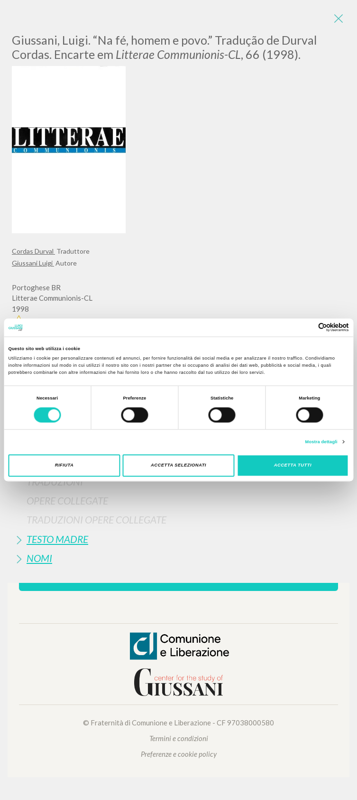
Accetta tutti (292, 465)
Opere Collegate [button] (67, 500)
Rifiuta (64, 465)
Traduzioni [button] (55, 481)
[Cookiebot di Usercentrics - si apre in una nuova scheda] (307, 327)
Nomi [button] (39, 557)
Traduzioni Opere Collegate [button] (96, 519)
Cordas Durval (33, 251)
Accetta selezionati (178, 465)
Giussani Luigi (33, 263)
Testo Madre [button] (57, 538)
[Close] (338, 19)
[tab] (178, 481)
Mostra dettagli (321, 441)
